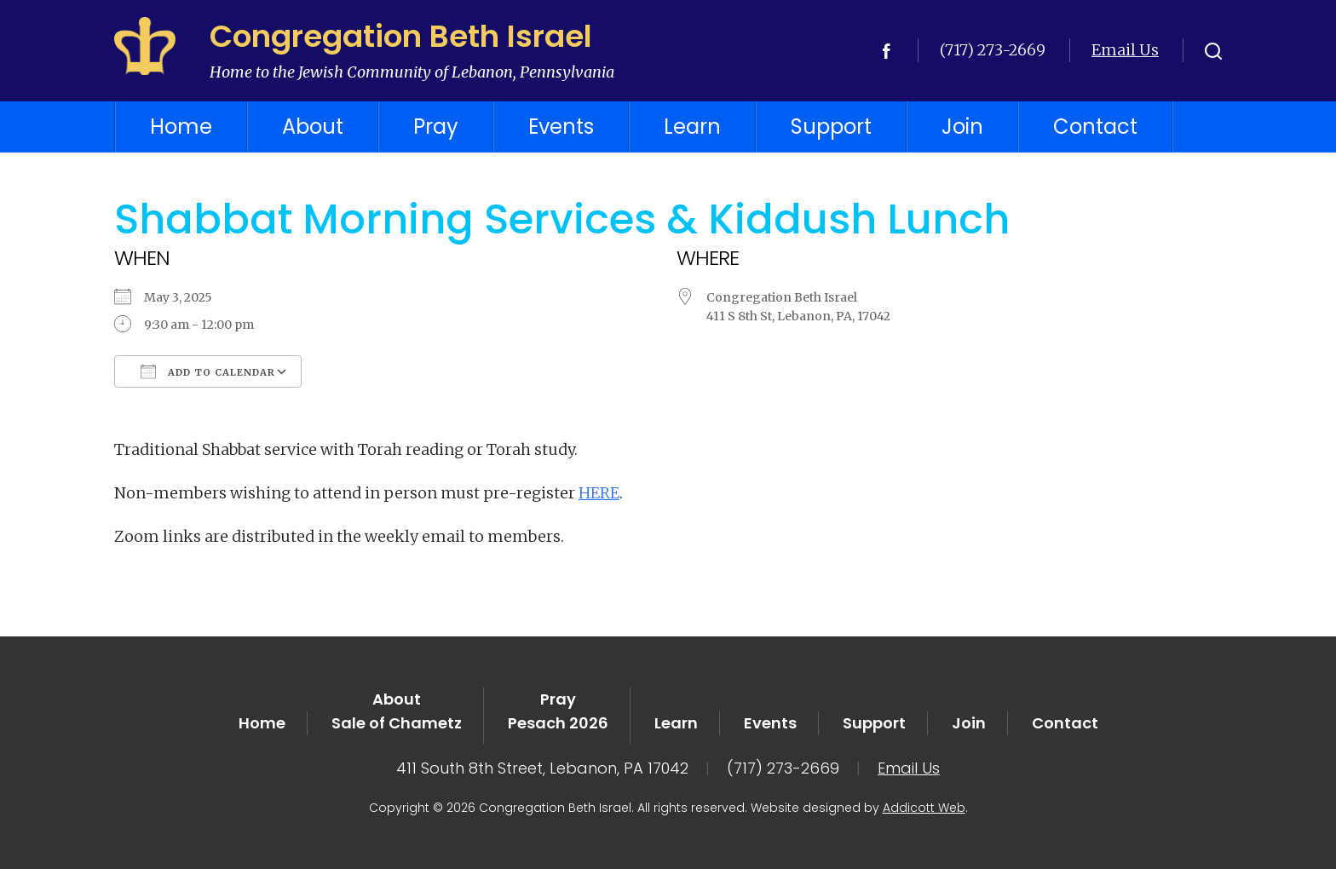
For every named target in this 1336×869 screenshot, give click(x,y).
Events (561, 126)
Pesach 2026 (558, 723)
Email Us (1125, 50)
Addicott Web (924, 807)
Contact (1095, 126)
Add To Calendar (208, 371)
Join (962, 126)
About (312, 126)
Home (181, 126)
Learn (692, 126)
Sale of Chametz (396, 723)
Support (831, 126)
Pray (435, 126)
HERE (599, 493)
